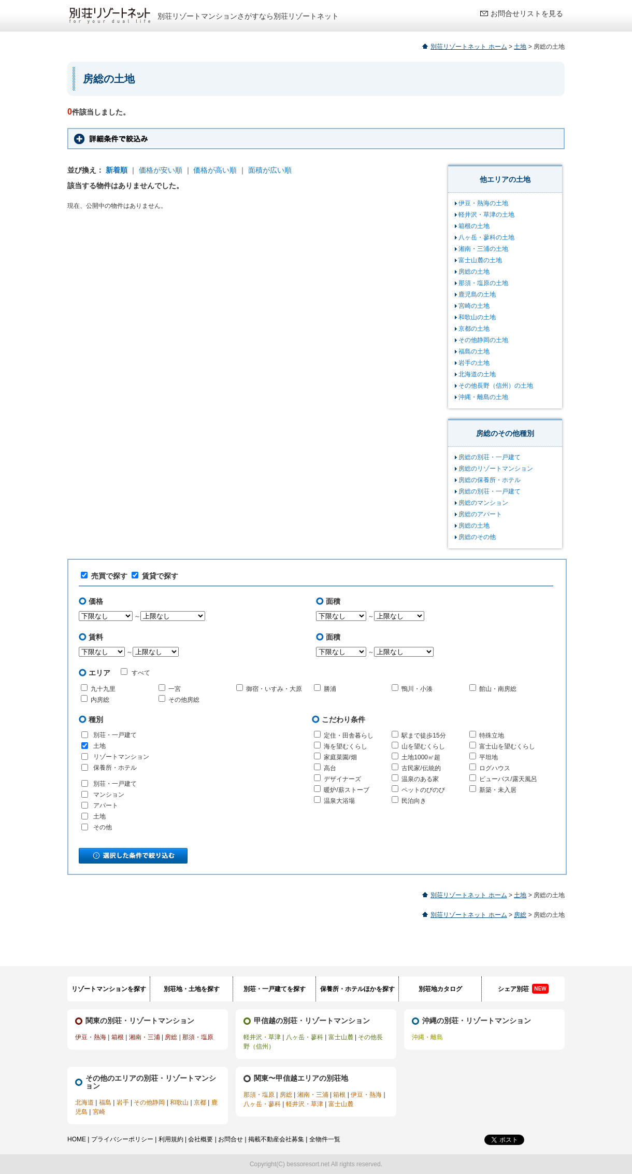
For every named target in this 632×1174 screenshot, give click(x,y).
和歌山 (179, 1102)
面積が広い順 (270, 170)
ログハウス (494, 768)
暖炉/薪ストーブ (346, 790)
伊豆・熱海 (90, 1037)
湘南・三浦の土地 (483, 248)
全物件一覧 (324, 1139)
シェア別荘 (523, 989)
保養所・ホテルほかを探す (357, 989)
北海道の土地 (477, 374)
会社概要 (200, 1139)
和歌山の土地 (477, 317)
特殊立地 (491, 735)
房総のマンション (483, 502)
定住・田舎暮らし (349, 735)
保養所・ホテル (115, 767)
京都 (200, 1102)
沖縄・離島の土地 (483, 397)
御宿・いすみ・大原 (274, 688)
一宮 (174, 688)
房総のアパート (480, 514)
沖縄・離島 (427, 1037)
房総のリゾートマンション (495, 468)
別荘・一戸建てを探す (274, 989)
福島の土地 (474, 351)
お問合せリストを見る (527, 13)
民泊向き (413, 800)
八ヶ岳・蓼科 (304, 1037)
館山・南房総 (497, 688)
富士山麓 (340, 1037)
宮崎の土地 (474, 305)
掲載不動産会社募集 (276, 1139)
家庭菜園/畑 (340, 757)
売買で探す (104, 576)
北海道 (84, 1102)
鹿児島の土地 (477, 294)
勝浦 (330, 688)
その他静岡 (149, 1102)
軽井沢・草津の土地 (486, 214)
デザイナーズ (342, 779)
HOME (76, 1139)
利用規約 (171, 1139)
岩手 (123, 1102)
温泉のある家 (420, 779)
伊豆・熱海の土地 (483, 203)
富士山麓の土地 (480, 260)
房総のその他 (477, 537)
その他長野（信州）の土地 (495, 385)
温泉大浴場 (339, 800)
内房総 (100, 699)
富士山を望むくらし (507, 746)
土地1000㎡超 (420, 757)
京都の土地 (474, 328)
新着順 (116, 170)
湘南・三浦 (144, 1037)
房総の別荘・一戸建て (489, 457)
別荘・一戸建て (115, 735)
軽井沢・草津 (262, 1037)
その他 (102, 827)
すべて (135, 672)
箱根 (117, 1037)
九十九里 (103, 688)
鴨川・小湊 (417, 688)
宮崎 (99, 1111)
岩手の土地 (474, 362)
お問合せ (230, 1139)
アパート (105, 805)
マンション (108, 794)
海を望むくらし (345, 746)
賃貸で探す (155, 576)
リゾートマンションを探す (108, 989)
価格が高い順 (215, 170)
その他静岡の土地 (483, 340)
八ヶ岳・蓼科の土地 (486, 237)
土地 (520, 46)
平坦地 (488, 757)
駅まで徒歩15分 (423, 735)
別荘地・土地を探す (192, 989)
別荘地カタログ (440, 989)
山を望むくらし (423, 746)
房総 (520, 914)
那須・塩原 (197, 1037)
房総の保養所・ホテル (489, 480)
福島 (105, 1102)
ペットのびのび (423, 790)
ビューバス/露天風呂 (508, 779)
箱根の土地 (474, 226)
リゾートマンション (121, 756)
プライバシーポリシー (122, 1139)
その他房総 (183, 699)
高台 (330, 768)
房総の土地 (474, 271)
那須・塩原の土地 (483, 283)
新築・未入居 (497, 790)
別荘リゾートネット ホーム (468, 46)
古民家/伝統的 (420, 768)
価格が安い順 (160, 170)
